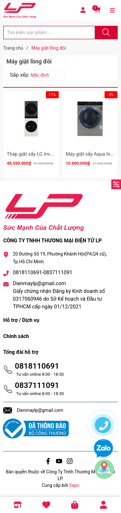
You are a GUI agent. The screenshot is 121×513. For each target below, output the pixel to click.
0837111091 (37, 385)
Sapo (74, 485)
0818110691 (37, 366)
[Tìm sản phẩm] (49, 32)
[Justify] (105, 32)
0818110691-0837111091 (42, 272)
